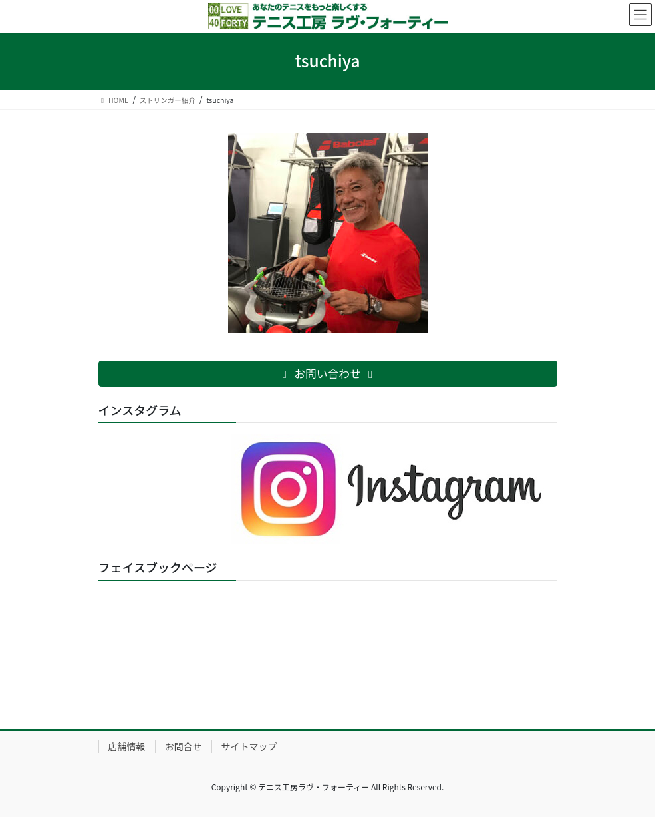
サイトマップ (249, 746)
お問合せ (183, 746)
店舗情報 (127, 746)
